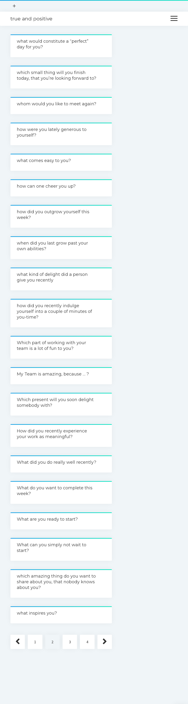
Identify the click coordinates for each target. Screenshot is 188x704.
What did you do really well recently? (56, 462)
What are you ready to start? (47, 519)
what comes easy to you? (44, 160)
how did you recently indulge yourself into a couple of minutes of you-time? (54, 311)
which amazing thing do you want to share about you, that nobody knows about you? (56, 582)
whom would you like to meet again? (56, 104)
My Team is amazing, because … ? (53, 374)
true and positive (31, 19)
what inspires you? (37, 613)
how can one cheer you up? (46, 186)
